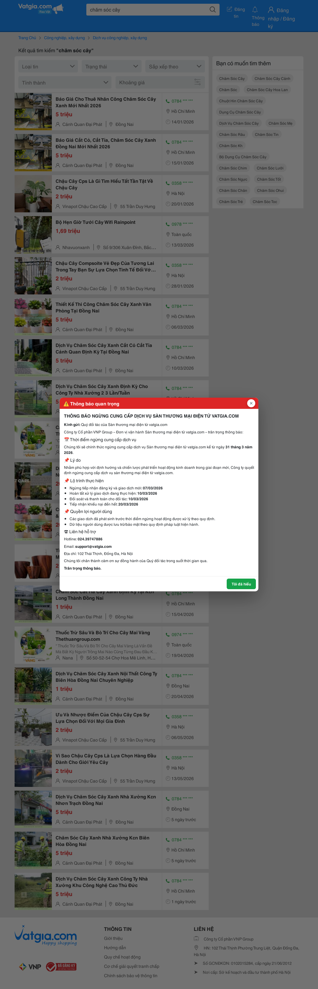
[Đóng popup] (251, 403)
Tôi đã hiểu (241, 583)
